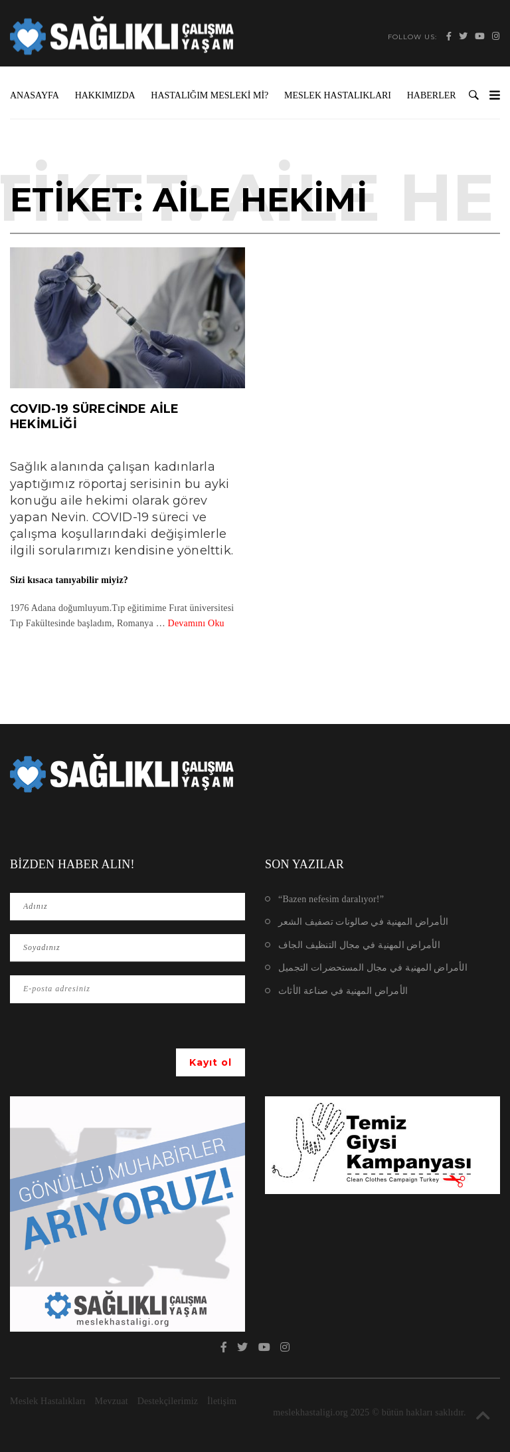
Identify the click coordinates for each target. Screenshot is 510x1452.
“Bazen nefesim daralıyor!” (331, 899)
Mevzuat (111, 1401)
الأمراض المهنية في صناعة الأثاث (343, 991)
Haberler (431, 95)
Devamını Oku (196, 623)
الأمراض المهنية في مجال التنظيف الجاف (359, 945)
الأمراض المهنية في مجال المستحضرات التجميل (373, 968)
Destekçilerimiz (168, 1401)
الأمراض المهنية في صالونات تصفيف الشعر (363, 922)
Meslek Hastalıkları (337, 95)
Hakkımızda (105, 95)
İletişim (221, 1401)
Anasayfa (34, 95)
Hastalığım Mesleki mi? (209, 95)
